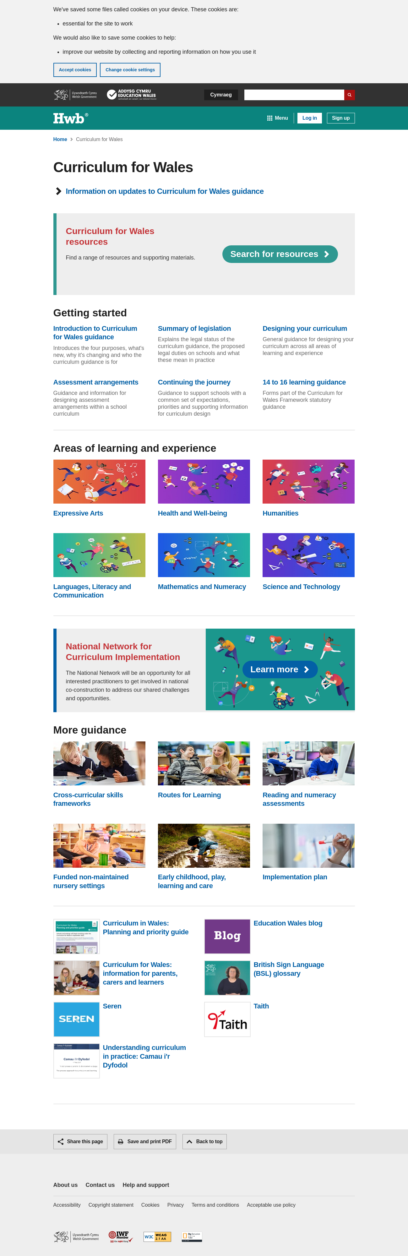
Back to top (205, 1141)
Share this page (80, 1142)
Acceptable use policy (271, 1205)
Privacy (175, 1205)
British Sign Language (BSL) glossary (289, 969)
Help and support (146, 1185)
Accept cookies (75, 69)
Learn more (280, 669)
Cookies (150, 1205)
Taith (261, 1006)
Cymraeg (221, 94)
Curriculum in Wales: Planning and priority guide (146, 927)
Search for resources (280, 254)
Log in (309, 118)
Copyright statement (111, 1205)
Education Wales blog (288, 923)
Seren (112, 1006)
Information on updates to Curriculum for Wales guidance (160, 191)
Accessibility (67, 1205)
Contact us (100, 1185)
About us (65, 1185)
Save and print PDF (145, 1141)
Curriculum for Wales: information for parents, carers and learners (140, 973)
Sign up (341, 118)
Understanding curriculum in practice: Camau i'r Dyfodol (144, 1056)
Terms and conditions (215, 1205)
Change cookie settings (130, 69)
